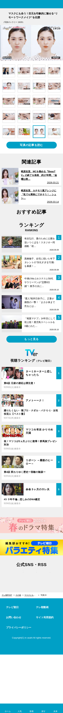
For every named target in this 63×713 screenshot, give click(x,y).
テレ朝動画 (42, 607)
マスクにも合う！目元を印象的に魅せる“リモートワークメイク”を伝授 (31, 595)
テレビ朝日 (12, 607)
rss (45, 575)
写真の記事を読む (31, 145)
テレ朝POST (31, 4)
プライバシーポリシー (18, 627)
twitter (18, 575)
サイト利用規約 (45, 617)
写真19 (43, 595)
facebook (32, 575)
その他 (18, 595)
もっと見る (31, 339)
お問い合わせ (13, 617)
